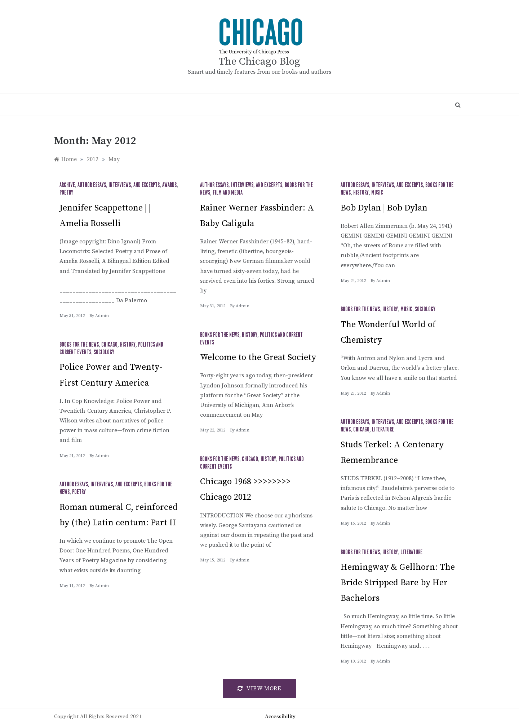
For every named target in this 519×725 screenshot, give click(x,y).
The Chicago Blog (259, 61)
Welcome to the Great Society (258, 357)
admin (102, 315)
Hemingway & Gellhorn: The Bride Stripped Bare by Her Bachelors (398, 583)
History (361, 193)
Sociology (425, 309)
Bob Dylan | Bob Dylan (384, 208)
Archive (67, 185)
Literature (383, 430)
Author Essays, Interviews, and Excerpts (118, 185)
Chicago (109, 345)
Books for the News (360, 309)
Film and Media (228, 193)
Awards (169, 185)
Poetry (66, 193)
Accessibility (280, 716)
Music (377, 193)
